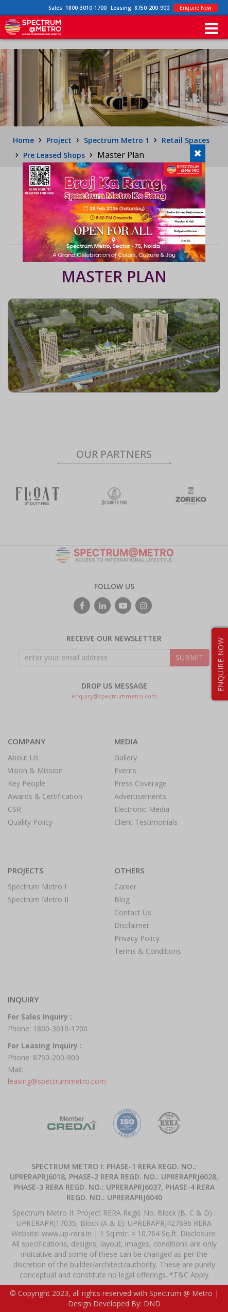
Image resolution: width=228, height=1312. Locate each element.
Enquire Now (196, 7)
